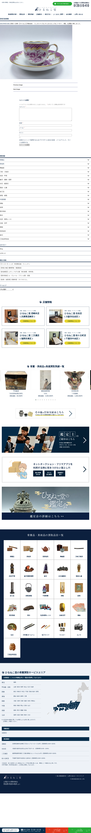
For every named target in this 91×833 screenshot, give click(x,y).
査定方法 (47, 14)
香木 (1, 215)
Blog (1, 249)
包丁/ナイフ (45, 635)
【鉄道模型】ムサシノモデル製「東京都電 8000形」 (17, 271)
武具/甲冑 (12, 576)
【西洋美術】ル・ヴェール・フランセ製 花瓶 (15, 275)
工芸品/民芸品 (4, 239)
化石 (12, 635)
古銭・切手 (3, 223)
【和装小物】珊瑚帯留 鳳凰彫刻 (10, 268)
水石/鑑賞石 (62, 576)
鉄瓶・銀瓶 (3, 195)
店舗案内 (39, 14)
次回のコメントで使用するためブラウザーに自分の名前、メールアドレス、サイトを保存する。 (45, 141)
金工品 (2, 191)
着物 (1, 227)
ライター (62, 635)
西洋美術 (3, 211)
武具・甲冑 (3, 175)
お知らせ (3, 253)
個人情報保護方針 (61, 776)
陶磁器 (2, 168)
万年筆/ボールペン (29, 635)
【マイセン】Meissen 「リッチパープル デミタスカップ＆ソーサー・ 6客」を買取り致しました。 (50, 23)
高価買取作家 (12, 14)
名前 (21, 123)
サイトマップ (80, 776)
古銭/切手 (62, 615)
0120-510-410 (12, 784)
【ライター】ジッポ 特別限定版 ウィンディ (15, 264)
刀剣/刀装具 (79, 556)
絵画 (1, 207)
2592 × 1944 (14, 23)
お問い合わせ (78, 14)
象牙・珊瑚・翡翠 (5, 179)
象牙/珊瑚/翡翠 (28, 576)
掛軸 (1, 203)
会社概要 (69, 14)
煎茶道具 (3, 231)
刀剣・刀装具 (4, 172)
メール (21, 128)
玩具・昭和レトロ (5, 219)
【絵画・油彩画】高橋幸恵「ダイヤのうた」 (14, 279)
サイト (21, 132)
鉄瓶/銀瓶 (29, 595)
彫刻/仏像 (79, 576)
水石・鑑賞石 (4, 183)
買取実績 (31, 14)
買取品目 (22, 14)
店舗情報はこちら (28, 321)
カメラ (79, 635)
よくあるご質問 (58, 14)
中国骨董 (45, 595)
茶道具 (29, 556)
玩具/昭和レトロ (45, 615)
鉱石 (1, 235)
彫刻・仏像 (3, 187)
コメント (22, 106)
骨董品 (12, 556)
